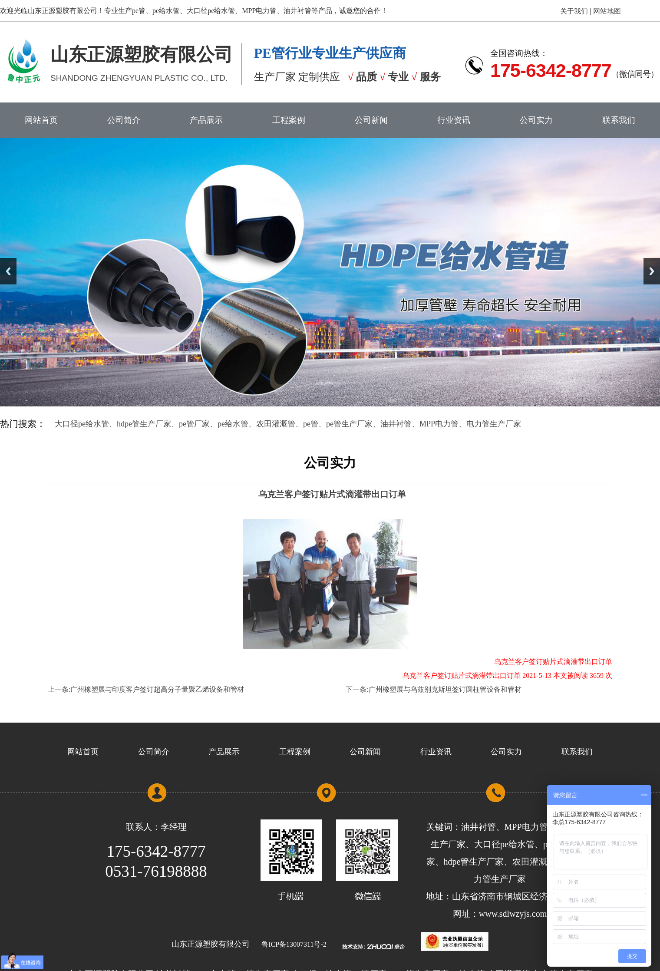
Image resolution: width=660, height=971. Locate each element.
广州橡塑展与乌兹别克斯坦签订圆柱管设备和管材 (445, 689)
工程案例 (288, 120)
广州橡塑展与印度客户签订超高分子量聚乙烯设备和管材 (157, 689)
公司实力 (536, 120)
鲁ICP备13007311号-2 (294, 944)
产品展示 (206, 120)
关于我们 (575, 11)
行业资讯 (453, 120)
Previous (8, 271)
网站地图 (606, 11)
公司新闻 (371, 120)
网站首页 (41, 120)
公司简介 (123, 120)
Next (652, 271)
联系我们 (618, 120)
